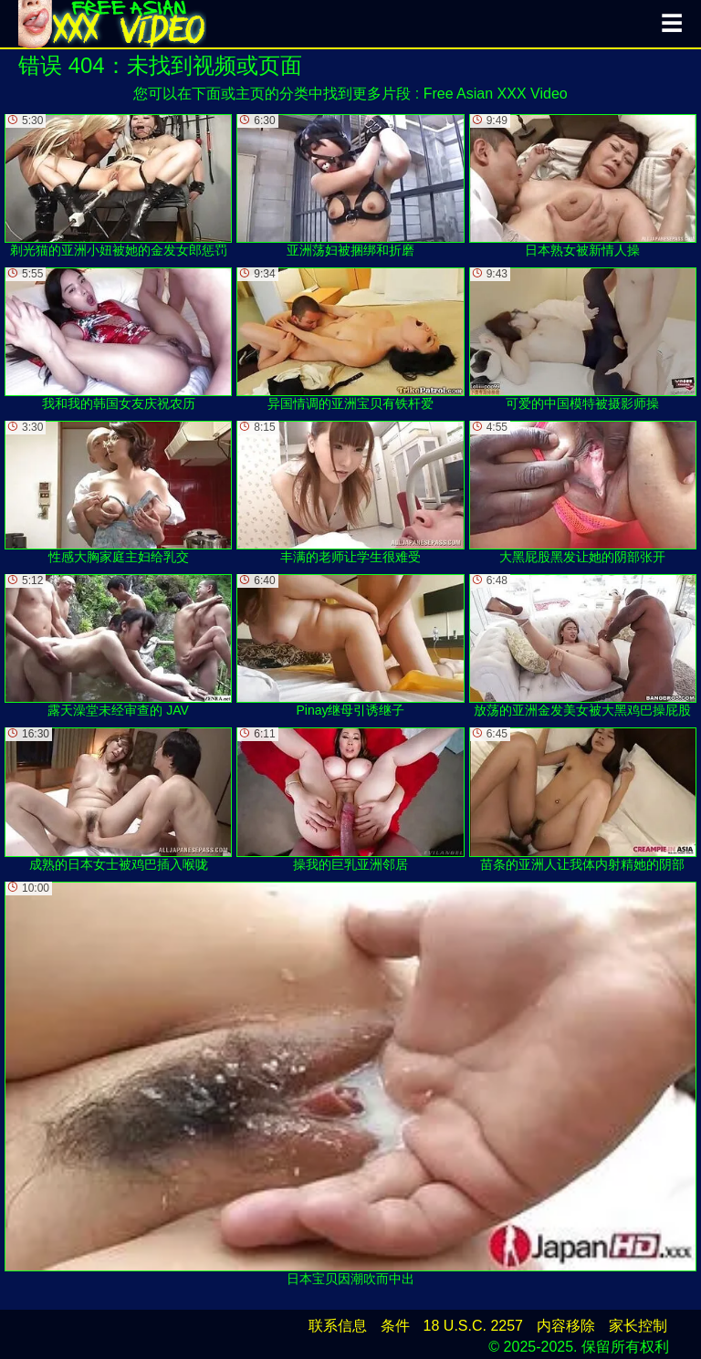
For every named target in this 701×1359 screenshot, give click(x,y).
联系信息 (338, 1325)
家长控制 (638, 1325)
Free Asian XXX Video (496, 93)
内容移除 (566, 1325)
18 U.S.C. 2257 (473, 1325)
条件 (395, 1325)
